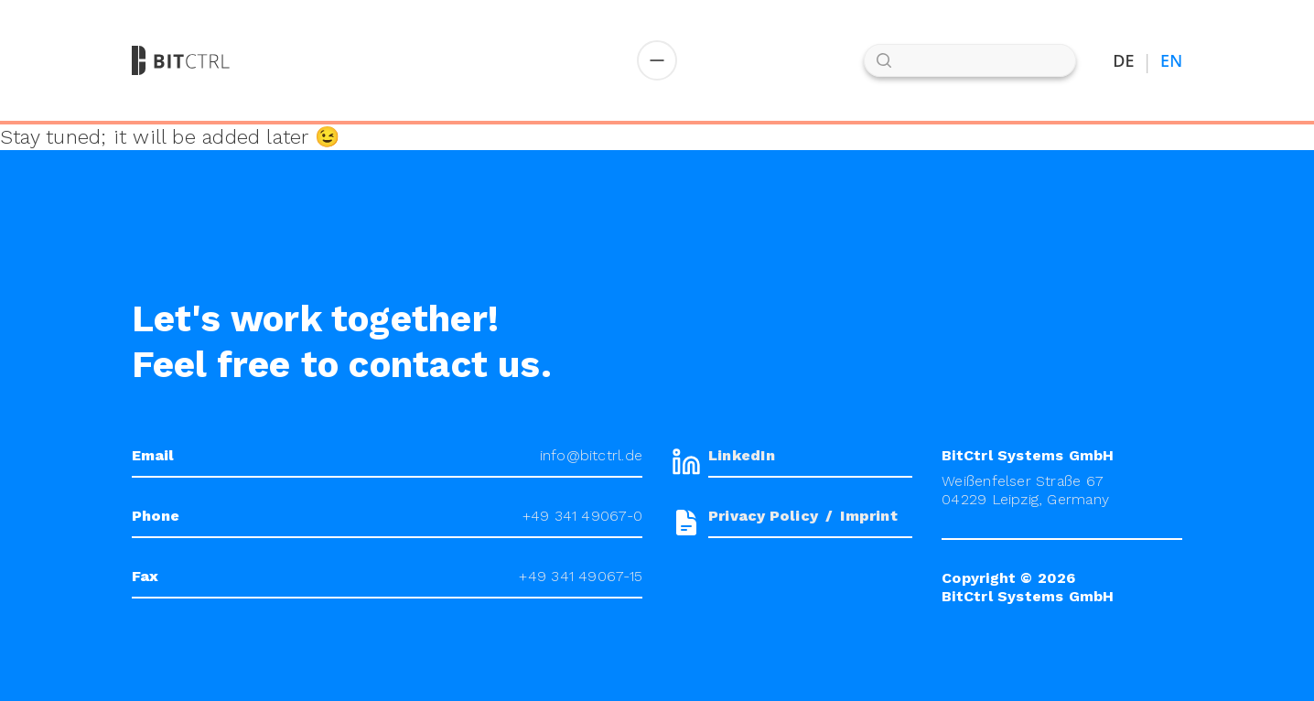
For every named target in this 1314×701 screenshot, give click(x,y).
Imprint (869, 515)
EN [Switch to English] (1171, 60)
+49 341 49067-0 (582, 515)
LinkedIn (741, 455)
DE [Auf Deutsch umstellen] (1124, 60)
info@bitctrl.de (591, 455)
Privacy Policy (763, 515)
